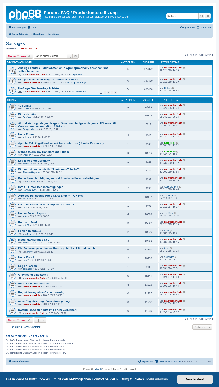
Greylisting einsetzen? (33, 274)
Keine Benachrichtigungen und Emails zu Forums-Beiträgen (58, 178)
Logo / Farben (27, 266)
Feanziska (32, 181)
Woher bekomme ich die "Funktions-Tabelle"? (49, 169)
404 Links (24, 105)
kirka (166, 248)
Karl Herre (170, 142)
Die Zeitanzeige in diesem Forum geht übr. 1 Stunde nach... (57, 248)
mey (29, 251)
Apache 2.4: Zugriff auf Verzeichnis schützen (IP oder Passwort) (61, 143)
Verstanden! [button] (195, 379)
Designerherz (30, 129)
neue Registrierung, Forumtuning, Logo (44, 301)
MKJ (25, 216)
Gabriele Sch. (30, 190)
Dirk (25, 207)
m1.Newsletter (79, 91)
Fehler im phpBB (29, 230)
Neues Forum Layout (32, 213)
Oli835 (26, 108)
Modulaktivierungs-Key (33, 239)
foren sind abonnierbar (33, 283)
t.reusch (27, 154)
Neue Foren (26, 134)
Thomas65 (28, 163)
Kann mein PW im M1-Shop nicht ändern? (46, 204)
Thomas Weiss (30, 242)
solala (26, 137)
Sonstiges (15, 43)
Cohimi (168, 88)
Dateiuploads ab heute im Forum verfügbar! (47, 309)
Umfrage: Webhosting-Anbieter (39, 88)
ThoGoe (168, 195)
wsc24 (26, 260)
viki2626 (27, 198)
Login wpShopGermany (34, 160)
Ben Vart (27, 117)
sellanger (169, 257)
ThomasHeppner (31, 172)
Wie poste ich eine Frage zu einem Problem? (48, 79)
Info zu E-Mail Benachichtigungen (40, 187)
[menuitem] (31, 27)
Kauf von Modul (28, 222)
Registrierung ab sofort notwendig (41, 292)
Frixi (29, 234)
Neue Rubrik (26, 257)
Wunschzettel (27, 114)
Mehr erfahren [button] (157, 379)
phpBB (98, 369)
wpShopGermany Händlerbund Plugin (43, 151)
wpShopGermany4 (77, 82)
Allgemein (77, 74)
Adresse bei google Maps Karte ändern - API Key (50, 195)
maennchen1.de (28, 48)
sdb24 (26, 225)
